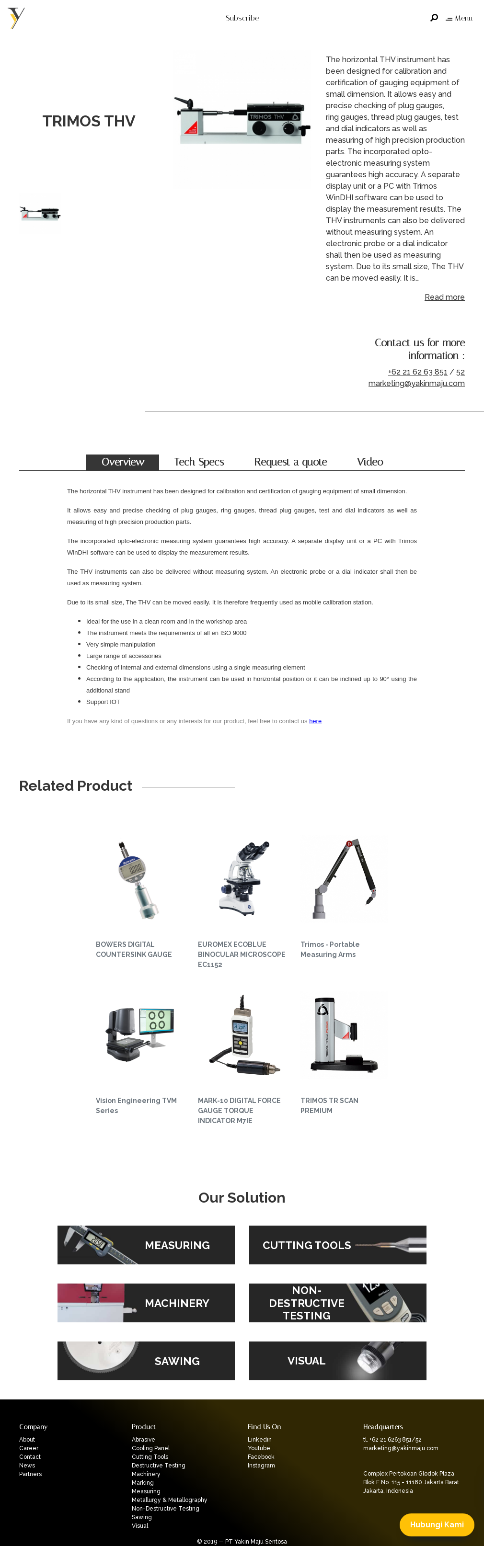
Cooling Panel (151, 1448)
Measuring (146, 1491)
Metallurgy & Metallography (169, 1500)
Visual (140, 1526)
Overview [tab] (123, 462)
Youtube (259, 1448)
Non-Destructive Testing (165, 1508)
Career (28, 1448)
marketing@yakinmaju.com (417, 383)
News (27, 1465)
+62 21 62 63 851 (418, 371)
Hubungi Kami (437, 1524)
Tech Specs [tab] (199, 462)
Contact (30, 1457)
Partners (30, 1474)
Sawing (142, 1517)
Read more (445, 297)
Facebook (261, 1457)
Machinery (146, 1474)
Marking (143, 1482)
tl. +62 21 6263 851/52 (392, 1439)
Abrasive (143, 1439)
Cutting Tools (150, 1457)
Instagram (261, 1465)
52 (460, 371)
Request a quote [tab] (290, 462)
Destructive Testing (158, 1465)
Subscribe (242, 18)
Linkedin (260, 1439)
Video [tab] (370, 462)
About (27, 1439)
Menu (459, 18)
